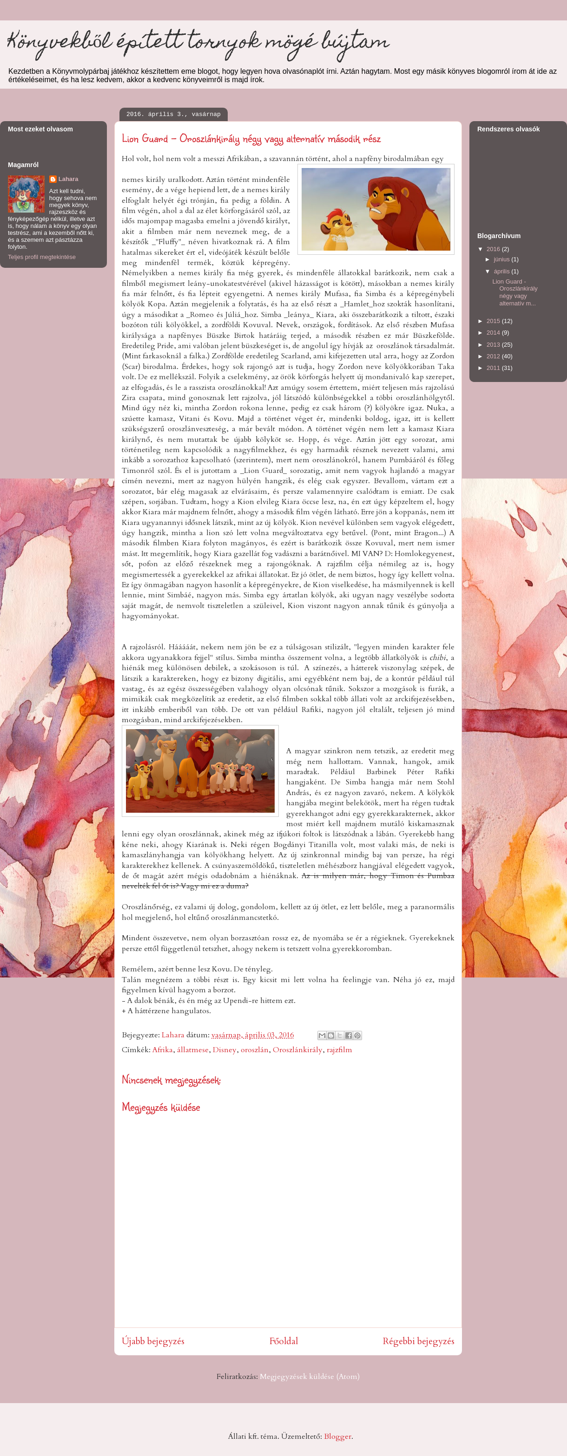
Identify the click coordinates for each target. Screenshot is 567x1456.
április (503, 271)
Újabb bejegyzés (153, 1341)
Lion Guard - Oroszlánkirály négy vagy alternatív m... (514, 292)
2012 (494, 356)
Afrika (162, 1050)
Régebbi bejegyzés (419, 1341)
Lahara (69, 178)
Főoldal (284, 1341)
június (503, 259)
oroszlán (255, 1050)
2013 (494, 344)
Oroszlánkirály (298, 1050)
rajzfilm (339, 1050)
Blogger (337, 1436)
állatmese (193, 1050)
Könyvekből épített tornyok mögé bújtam (198, 43)
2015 (494, 320)
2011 (494, 367)
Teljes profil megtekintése (42, 256)
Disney (225, 1050)
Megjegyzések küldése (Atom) (310, 1377)
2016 (494, 249)
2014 (494, 332)
